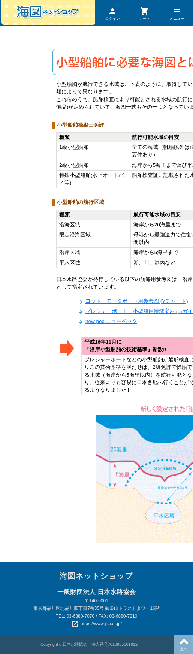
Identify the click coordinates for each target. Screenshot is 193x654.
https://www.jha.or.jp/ (101, 623)
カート (144, 14)
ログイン (113, 14)
